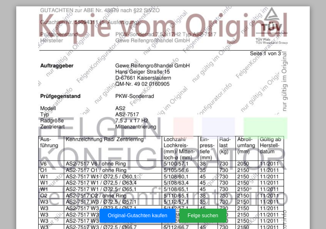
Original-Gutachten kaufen (137, 215)
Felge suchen (203, 215)
